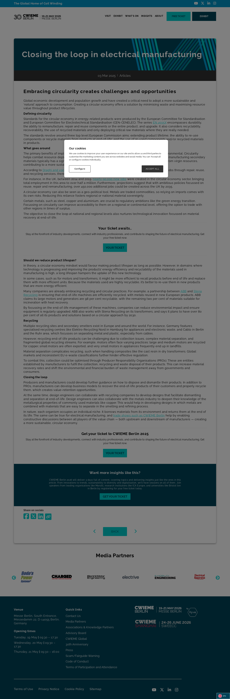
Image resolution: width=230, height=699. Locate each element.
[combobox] (223, 696)
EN (222, 696)
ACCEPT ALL (152, 169)
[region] (116, 158)
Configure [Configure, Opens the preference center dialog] (79, 169)
